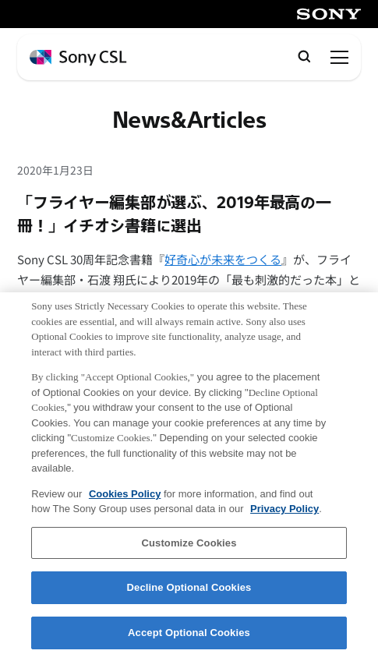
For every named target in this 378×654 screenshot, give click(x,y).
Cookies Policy (125, 500)
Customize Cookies (188, 549)
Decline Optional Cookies (189, 594)
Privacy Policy (284, 515)
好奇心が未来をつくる (222, 259)
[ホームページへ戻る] (78, 58)
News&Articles (189, 121)
